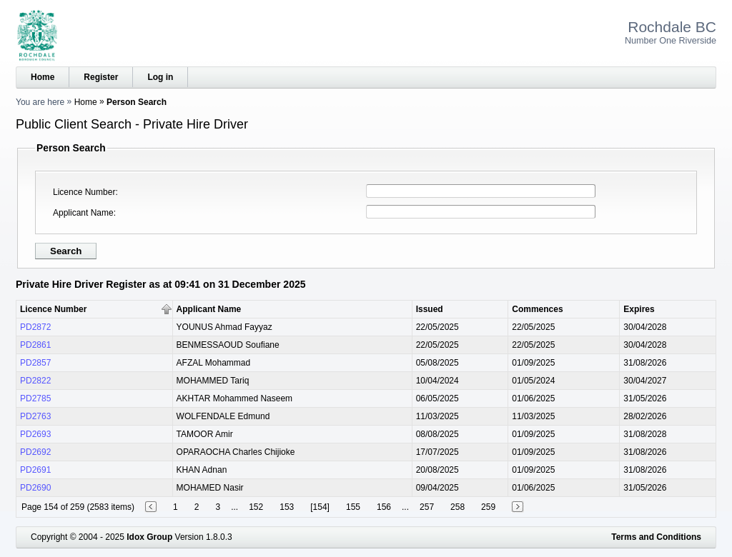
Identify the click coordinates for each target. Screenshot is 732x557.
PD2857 (35, 363)
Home (42, 77)
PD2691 (35, 470)
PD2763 (35, 416)
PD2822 (35, 381)
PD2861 (35, 345)
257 (427, 507)
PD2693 (35, 434)
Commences (537, 309)
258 (457, 507)
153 (287, 507)
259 (488, 507)
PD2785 (35, 398)
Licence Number (84, 192)
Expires (638, 309)
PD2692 (35, 452)
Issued (429, 309)
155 (353, 507)
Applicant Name (83, 213)
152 (256, 507)
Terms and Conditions (656, 537)
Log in (160, 77)
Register (101, 77)
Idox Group (149, 537)
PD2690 (35, 488)
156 (384, 507)
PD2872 (35, 327)
